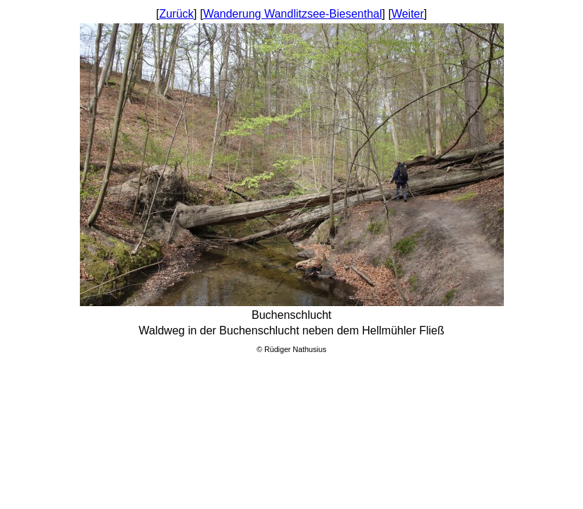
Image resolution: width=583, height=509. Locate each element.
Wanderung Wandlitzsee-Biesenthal (292, 14)
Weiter (407, 14)
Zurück (176, 14)
